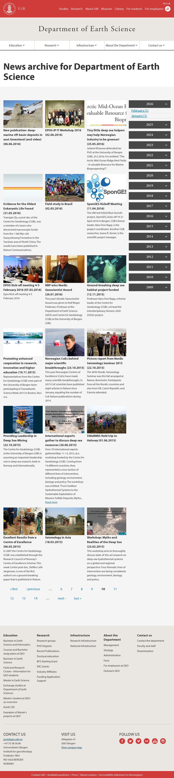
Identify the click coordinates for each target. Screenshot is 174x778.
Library (119, 9)
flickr (148, 741)
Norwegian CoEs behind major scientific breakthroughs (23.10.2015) (64, 363)
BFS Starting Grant (47, 661)
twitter (131, 741)
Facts (106, 660)
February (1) (140, 110)
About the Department (120, 45)
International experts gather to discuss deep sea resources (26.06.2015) (63, 440)
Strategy (108, 650)
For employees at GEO (116, 665)
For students (134, 9)
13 (23, 598)
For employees (154, 9)
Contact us (144, 635)
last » (77, 598)
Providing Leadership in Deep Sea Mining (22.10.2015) (20, 440)
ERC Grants (43, 666)
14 (35, 598)
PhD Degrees (44, 646)
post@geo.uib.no (13, 739)
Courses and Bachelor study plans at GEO (15, 651)
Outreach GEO (112, 670)
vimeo (140, 741)
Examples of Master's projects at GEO (15, 714)
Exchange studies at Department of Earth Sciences (15, 689)
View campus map (71, 747)
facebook (123, 741)
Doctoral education (48, 656)
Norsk (167, 3)
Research (77, 9)
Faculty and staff (146, 646)
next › (62, 598)
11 (115, 589)
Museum (106, 9)
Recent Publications (48, 651)
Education (10, 635)
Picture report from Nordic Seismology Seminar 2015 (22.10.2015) (105, 363)
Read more (51, 502)
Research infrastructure (83, 640)
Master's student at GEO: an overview (16, 700)
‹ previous (33, 589)
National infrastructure (83, 646)
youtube (156, 741)
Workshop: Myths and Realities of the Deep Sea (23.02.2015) (104, 541)
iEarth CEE (9, 707)
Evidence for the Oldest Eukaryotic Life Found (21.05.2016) (19, 208)
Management (111, 645)
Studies (63, 9)
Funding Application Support (48, 678)
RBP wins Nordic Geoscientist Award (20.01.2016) (58, 289)
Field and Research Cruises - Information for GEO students (17, 671)
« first (14, 589)
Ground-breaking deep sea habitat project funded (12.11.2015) (106, 289)
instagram (164, 741)
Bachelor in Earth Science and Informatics (16, 642)
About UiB (91, 9)
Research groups (46, 640)
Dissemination (145, 651)
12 (12, 598)
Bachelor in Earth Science (13, 660)
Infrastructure (85, 45)
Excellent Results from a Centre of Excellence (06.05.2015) (20, 541)
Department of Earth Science (87, 29)
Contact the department (150, 640)
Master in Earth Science (16, 680)
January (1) (139, 115)
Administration (112, 655)
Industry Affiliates (47, 671)
